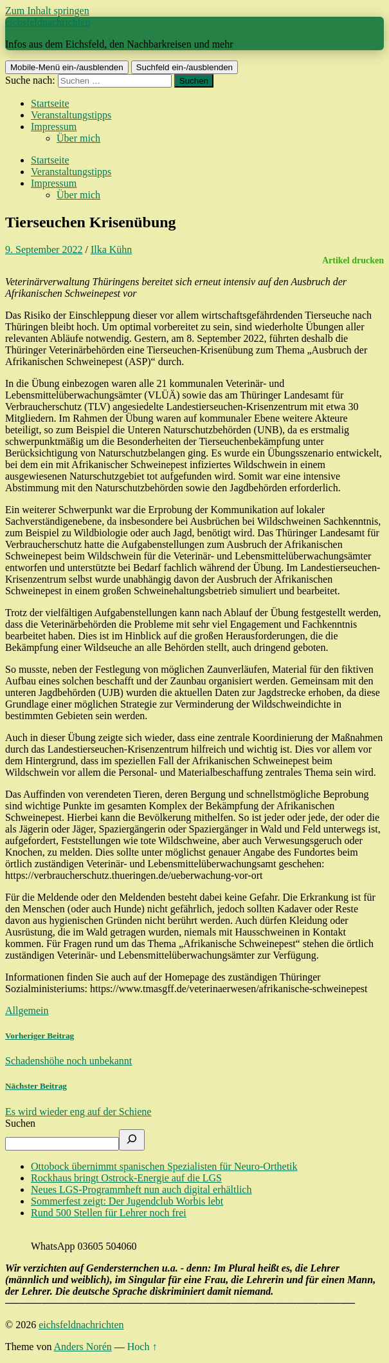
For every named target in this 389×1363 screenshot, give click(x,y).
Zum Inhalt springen (47, 10)
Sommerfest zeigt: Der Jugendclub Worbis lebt (127, 1201)
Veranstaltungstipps (71, 114)
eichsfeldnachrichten (47, 22)
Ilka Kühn (111, 249)
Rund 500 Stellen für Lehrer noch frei (108, 1212)
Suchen (20, 1123)
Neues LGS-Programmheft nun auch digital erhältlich (141, 1189)
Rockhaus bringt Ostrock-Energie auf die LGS (126, 1177)
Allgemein (27, 1010)
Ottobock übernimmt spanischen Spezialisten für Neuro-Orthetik (164, 1166)
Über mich (78, 138)
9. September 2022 (43, 249)
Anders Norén (83, 1346)
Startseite (50, 103)
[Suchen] (132, 1140)
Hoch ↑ (142, 1346)
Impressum (54, 126)
